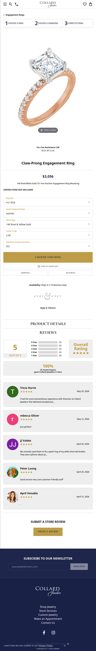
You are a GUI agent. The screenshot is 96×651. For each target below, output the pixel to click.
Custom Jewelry (48, 615)
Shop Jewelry (48, 607)
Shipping (25, 273)
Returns (70, 273)
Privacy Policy (35, 638)
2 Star (34, 352)
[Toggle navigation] (4, 4)
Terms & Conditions (49, 638)
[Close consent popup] (65, 646)
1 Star (34, 355)
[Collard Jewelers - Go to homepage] (48, 590)
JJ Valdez (25, 440)
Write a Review (48, 531)
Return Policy (24, 638)
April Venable (29, 493)
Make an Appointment (48, 619)
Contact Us (48, 623)
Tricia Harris (28, 388)
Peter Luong (28, 468)
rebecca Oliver (29, 415)
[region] (48, 89)
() (60, 342)
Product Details (48, 324)
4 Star (34, 345)
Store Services (48, 611)
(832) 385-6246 (48, 151)
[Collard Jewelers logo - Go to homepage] (48, 4)
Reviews (48, 333)
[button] (11, 4)
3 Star (34, 348)
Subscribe (79, 566)
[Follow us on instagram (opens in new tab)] (53, 632)
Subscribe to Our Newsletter (48, 558)
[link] (16, 4)
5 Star (34, 342)
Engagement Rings (15, 14)
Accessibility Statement (67, 638)
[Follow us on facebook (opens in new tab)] (44, 632)
